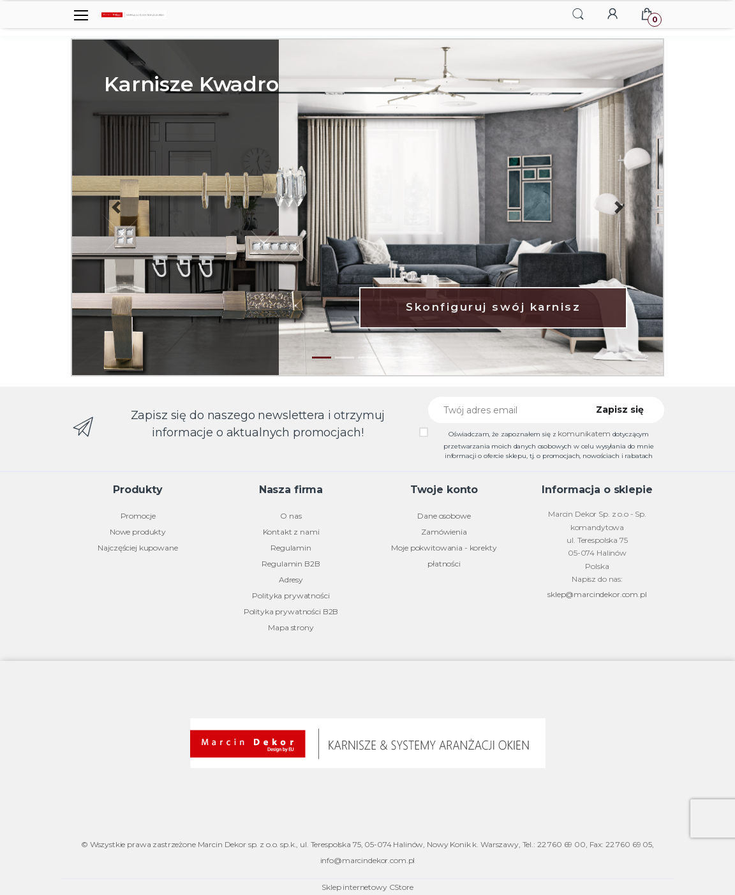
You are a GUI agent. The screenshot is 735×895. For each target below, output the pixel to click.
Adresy (291, 579)
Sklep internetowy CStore (367, 887)
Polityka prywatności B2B (291, 611)
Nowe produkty (138, 531)
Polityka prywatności (290, 595)
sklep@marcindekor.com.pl (597, 594)
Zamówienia (444, 531)
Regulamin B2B (291, 563)
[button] (578, 13)
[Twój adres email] (503, 410)
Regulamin (291, 547)
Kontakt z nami (291, 531)
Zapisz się (620, 409)
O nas (290, 516)
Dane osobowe (443, 516)
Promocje (138, 516)
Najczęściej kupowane (137, 547)
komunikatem (584, 433)
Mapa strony (290, 627)
